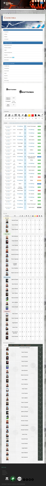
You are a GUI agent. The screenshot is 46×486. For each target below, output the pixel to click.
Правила (28, 7)
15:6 (25, 166)
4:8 (25, 176)
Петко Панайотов (15, 268)
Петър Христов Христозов (25, 347)
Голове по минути (7, 47)
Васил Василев (25, 370)
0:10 (25, 146)
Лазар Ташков (15, 313)
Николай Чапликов (15, 254)
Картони (5, 78)
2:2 (25, 180)
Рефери (5, 36)
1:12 (25, 163)
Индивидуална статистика (9, 63)
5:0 (25, 136)
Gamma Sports (31, 139)
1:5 (25, 197)
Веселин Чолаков (15, 249)
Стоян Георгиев (15, 245)
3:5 (25, 153)
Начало (6, 7)
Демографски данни (9, 57)
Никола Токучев (15, 306)
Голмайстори (6, 65)
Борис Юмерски (15, 288)
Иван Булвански (15, 236)
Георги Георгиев (15, 229)
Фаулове (6, 75)
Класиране (6, 31)
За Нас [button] (34, 7)
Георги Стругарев (15, 318)
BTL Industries (20, 129)
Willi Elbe (20, 146)
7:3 (25, 160)
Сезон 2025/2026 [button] (40, 9)
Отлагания (6, 39)
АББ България (20, 153)
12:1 (25, 149)
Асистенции (6, 70)
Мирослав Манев (15, 297)
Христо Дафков (15, 302)
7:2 (25, 170)
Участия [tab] (5, 345)
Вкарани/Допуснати (8, 45)
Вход (42, 2)
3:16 (25, 133)
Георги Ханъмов (15, 240)
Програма (13, 7)
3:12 (25, 129)
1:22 (25, 187)
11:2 (25, 126)
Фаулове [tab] (22, 345)
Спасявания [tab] (28, 345)
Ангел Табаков (15, 293)
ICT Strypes (31, 136)
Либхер (31, 160)
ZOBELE (31, 149)
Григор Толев (14, 327)
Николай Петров (15, 220)
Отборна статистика (8, 42)
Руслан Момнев (15, 224)
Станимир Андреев (24, 425)
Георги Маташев (15, 336)
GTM (20, 133)
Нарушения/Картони (8, 52)
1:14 (25, 143)
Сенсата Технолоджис (31, 126)
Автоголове (6, 59)
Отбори (5, 34)
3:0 (25, 193)
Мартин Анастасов (14, 272)
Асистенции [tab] (16, 345)
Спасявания (6, 68)
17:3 (25, 200)
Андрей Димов (15, 322)
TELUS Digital (20, 143)
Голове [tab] (10, 345)
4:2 (25, 190)
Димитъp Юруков (15, 279)
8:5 (25, 139)
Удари (5, 50)
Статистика (20, 7)
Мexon (20, 163)
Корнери (5, 54)
